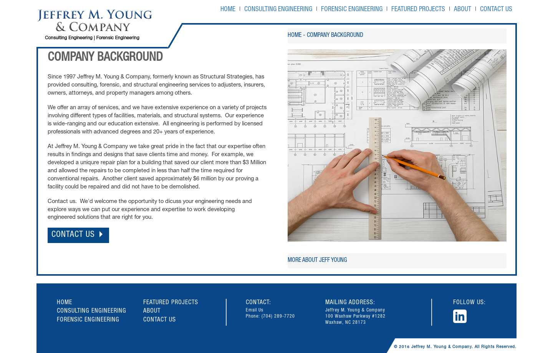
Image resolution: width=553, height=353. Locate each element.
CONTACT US (496, 10)
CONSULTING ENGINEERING (278, 10)
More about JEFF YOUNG (317, 261)
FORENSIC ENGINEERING (351, 10)
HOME (227, 10)
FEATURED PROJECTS (418, 10)
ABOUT (462, 10)
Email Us (254, 310)
